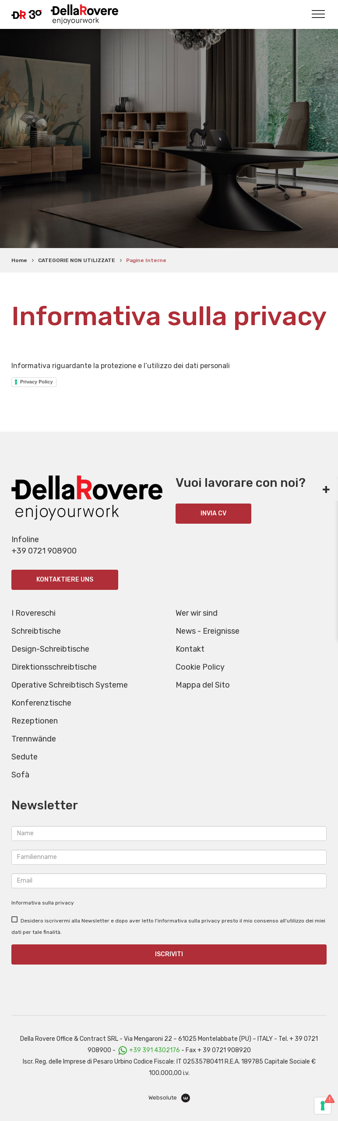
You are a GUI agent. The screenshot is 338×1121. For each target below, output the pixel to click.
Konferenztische (41, 703)
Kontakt (190, 649)
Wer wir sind (197, 613)
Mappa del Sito (203, 685)
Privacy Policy (36, 381)
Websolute (169, 1098)
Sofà (20, 775)
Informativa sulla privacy (42, 903)
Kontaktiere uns (64, 579)
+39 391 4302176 (154, 1050)
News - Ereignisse (207, 631)
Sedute (24, 757)
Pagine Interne (146, 260)
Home (19, 260)
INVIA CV (213, 513)
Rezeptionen (34, 721)
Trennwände (33, 739)
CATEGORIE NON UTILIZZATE (76, 260)
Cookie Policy (200, 667)
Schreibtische (36, 631)
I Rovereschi (33, 613)
